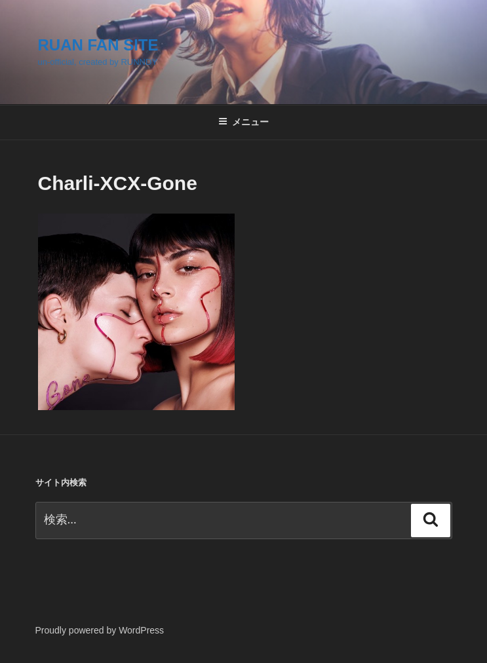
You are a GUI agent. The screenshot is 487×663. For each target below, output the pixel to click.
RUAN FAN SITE (98, 45)
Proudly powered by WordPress (100, 630)
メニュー (243, 122)
